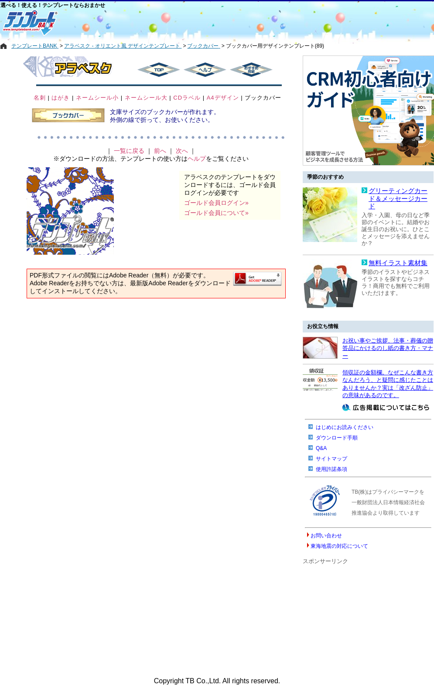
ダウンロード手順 (337, 438)
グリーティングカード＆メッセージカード (398, 198)
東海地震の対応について (339, 546)
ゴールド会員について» (216, 212)
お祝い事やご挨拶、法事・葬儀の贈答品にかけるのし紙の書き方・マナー (387, 348)
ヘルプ (197, 158)
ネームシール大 (146, 97)
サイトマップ (331, 459)
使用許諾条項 (331, 469)
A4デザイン (223, 97)
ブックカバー (263, 97)
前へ (160, 150)
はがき (60, 97)
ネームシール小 (97, 97)
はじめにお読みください (344, 427)
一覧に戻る (129, 150)
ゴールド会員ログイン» (216, 202)
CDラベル (187, 97)
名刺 (40, 97)
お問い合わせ (326, 536)
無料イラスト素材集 (398, 263)
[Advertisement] (186, 23)
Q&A (321, 448)
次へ (182, 150)
